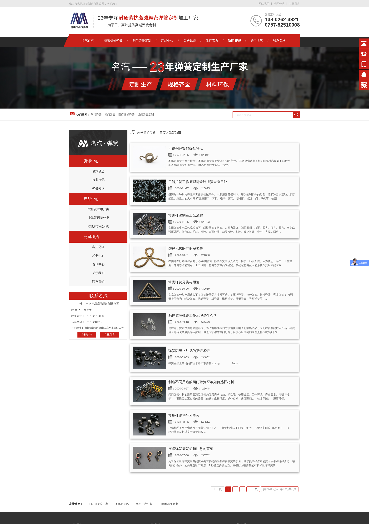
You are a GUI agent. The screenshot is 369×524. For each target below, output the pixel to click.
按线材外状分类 (98, 226)
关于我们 (98, 273)
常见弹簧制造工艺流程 (185, 215)
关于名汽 (257, 40)
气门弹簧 (96, 114)
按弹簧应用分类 (98, 209)
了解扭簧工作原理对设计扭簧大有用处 (197, 182)
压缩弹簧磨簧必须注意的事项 (190, 449)
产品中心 (167, 40)
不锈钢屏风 (122, 503)
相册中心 (98, 255)
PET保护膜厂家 (98, 503)
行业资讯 (98, 179)
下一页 (253, 489)
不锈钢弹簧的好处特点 (185, 148)
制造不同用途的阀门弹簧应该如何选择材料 (201, 382)
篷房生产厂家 (144, 503)
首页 (163, 132)
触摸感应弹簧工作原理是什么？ (192, 316)
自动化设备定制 (169, 503)
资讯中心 (98, 264)
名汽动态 (98, 171)
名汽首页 (88, 40)
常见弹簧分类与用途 (183, 282)
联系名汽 (279, 40)
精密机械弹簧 (113, 40)
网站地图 (263, 3)
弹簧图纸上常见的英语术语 (189, 351)
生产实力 (212, 40)
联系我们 (98, 281)
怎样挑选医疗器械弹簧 (185, 249)
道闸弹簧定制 (146, 114)
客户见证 (190, 40)
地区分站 (279, 3)
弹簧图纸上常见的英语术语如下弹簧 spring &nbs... (204, 363)
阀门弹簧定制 (142, 40)
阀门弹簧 (110, 114)
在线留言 (294, 3)
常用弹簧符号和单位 (183, 415)
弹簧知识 (98, 188)
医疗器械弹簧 (126, 114)
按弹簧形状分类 (98, 217)
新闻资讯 (234, 40)
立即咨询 (86, 334)
